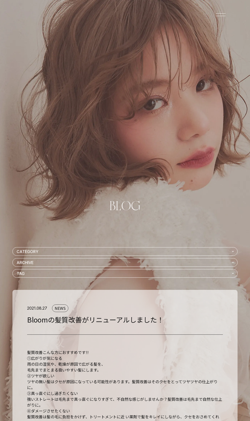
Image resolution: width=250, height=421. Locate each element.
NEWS (60, 308)
